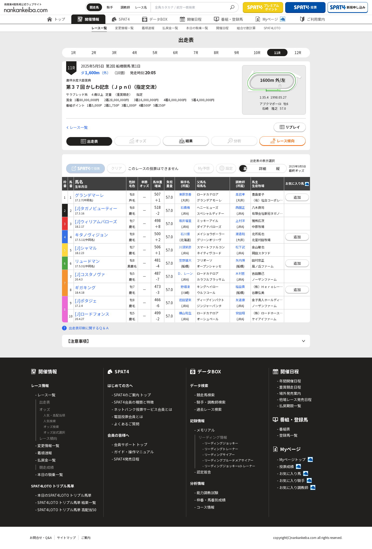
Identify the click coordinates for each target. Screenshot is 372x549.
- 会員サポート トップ (129, 444)
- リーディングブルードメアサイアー (228, 460)
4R (134, 52)
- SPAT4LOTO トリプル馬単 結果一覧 (65, 502)
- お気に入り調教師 (292, 487)
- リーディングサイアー (219, 454)
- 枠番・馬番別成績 (210, 499)
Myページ (270, 19)
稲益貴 (240, 286)
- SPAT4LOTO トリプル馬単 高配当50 (65, 509)
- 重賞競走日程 (289, 387)
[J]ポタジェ (86, 300)
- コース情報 (204, 507)
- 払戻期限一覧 (289, 405)
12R (298, 52)
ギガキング (85, 287)
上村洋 (240, 220)
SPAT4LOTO (272, 28)
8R (216, 52)
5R (155, 52)
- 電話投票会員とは (127, 416)
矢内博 (240, 260)
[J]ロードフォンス (92, 314)
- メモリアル (204, 430)
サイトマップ (66, 537)
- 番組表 (283, 429)
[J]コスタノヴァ (90, 274)
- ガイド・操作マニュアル (133, 451)
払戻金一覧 (170, 28)
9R (236, 52)
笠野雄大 (185, 260)
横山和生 (185, 313)
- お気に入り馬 (289, 473)
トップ (56, 19)
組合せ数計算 (246, 28)
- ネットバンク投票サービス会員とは (142, 409)
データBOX (154, 19)
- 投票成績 (285, 466)
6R (175, 52)
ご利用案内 (312, 19)
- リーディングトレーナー (220, 449)
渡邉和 (240, 234)
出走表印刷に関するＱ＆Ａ (89, 328)
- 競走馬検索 (204, 394)
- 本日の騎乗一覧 (49, 474)
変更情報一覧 (124, 28)
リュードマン (87, 261)
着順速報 (148, 28)
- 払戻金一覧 (45, 460)
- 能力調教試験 (206, 492)
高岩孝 (240, 194)
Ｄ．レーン (185, 273)
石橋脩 (185, 207)
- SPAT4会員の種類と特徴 (133, 402)
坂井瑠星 (185, 220)
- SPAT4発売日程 (125, 459)
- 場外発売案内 (289, 393)
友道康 (240, 300)
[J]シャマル (86, 248)
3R (114, 52)
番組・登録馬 (228, 19)
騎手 (110, 7)
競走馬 (94, 7)
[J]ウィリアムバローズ (96, 221)
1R (73, 52)
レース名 (141, 7)
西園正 (240, 207)
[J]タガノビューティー (96, 208)
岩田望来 (185, 300)
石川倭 (185, 234)
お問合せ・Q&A (41, 537)
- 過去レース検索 (208, 409)
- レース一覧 (45, 394)
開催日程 (191, 19)
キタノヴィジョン (91, 234)
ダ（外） (96, 72)
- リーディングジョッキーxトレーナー (229, 466)
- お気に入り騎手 (291, 480)
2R (93, 52)
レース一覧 (99, 28)
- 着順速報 (43, 452)
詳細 (262, 168)
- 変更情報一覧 (47, 445)
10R (257, 52)
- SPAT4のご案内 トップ (131, 394)
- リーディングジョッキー (220, 443)
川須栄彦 (185, 247)
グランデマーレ (89, 195)
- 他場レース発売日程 (294, 399)
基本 (247, 168)
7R (195, 52)
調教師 (125, 7)
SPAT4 (121, 19)
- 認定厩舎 (202, 471)
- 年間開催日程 (289, 380)
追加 (297, 197)
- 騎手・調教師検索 (210, 402)
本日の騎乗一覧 (197, 28)
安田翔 (240, 313)
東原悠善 (185, 194)
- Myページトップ (291, 459)
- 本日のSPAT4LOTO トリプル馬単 (63, 495)
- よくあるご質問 (125, 423)
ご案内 (85, 537)
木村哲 (240, 273)
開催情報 (88, 19)
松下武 (240, 247)
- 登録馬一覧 (287, 435)
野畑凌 (185, 286)
